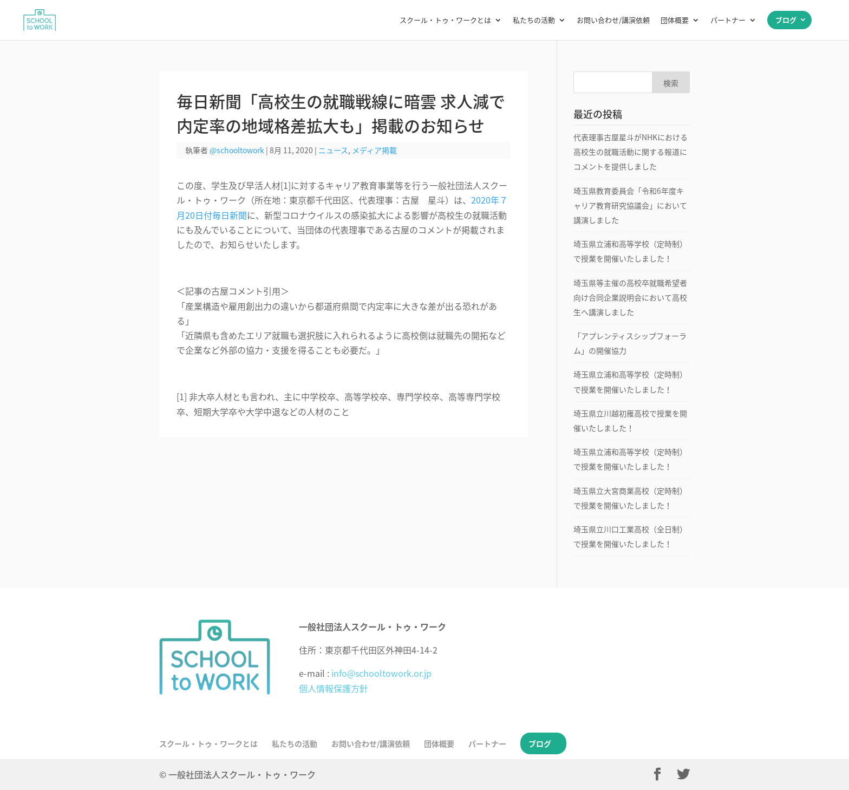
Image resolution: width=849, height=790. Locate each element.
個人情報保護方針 (333, 688)
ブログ (785, 20)
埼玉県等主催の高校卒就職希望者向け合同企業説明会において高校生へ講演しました (630, 297)
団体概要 (675, 20)
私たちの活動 (534, 20)
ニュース (333, 150)
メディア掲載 (374, 150)
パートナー (728, 20)
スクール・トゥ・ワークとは (445, 20)
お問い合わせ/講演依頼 (613, 20)
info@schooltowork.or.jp (381, 673)
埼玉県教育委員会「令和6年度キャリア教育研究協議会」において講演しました (630, 205)
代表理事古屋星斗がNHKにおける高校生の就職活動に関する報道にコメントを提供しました (630, 152)
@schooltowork (237, 150)
